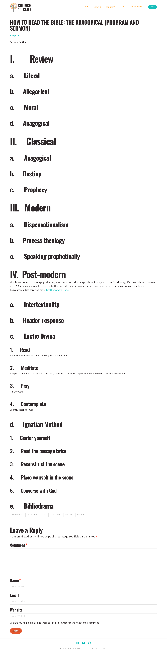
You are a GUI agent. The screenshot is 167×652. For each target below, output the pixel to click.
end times (56, 514)
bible (44, 514)
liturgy (68, 514)
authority (32, 514)
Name (15, 580)
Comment (18, 545)
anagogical (17, 514)
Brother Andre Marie (57, 290)
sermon (80, 514)
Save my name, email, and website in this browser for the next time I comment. (56, 623)
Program (15, 36)
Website (16, 610)
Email (15, 595)
